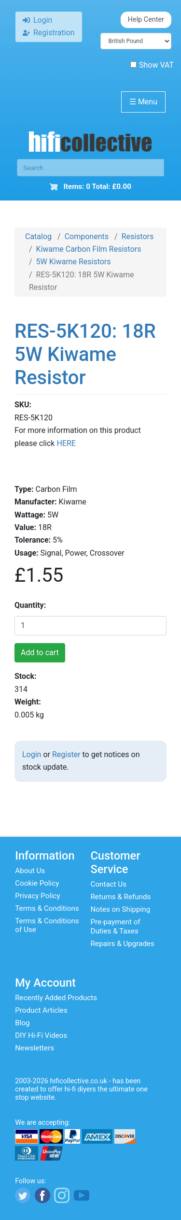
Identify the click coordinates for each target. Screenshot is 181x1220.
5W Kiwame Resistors (73, 261)
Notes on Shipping (121, 909)
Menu (143, 101)
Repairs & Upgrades (122, 943)
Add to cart (40, 652)
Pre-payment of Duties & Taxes (115, 926)
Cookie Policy (37, 883)
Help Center (146, 19)
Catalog (38, 236)
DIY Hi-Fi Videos (41, 1035)
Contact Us (109, 884)
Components (87, 236)
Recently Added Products (56, 997)
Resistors (138, 236)
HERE (65, 443)
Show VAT (152, 65)
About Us (30, 870)
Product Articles (41, 1010)
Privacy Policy (37, 895)
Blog (22, 1023)
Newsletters (34, 1048)
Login (31, 754)
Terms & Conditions (47, 908)
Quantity (29, 605)
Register (66, 754)
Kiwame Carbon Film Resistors (88, 249)
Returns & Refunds (121, 896)
